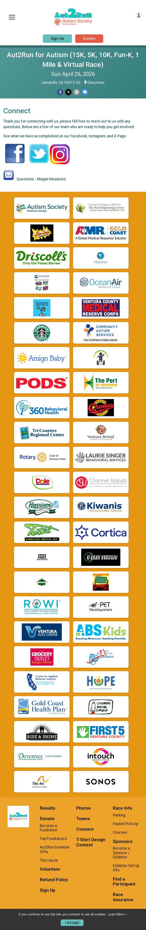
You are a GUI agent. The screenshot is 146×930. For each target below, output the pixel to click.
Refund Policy (54, 879)
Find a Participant (124, 882)
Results (47, 808)
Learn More (116, 914)
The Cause (49, 860)
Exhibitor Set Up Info (126, 868)
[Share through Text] (85, 92)
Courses (120, 832)
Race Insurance (123, 897)
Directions (96, 82)
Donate (89, 38)
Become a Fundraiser (49, 828)
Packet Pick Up (125, 824)
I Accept (72, 923)
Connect (85, 829)
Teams (83, 818)
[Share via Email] (76, 92)
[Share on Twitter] (68, 92)
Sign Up (57, 38)
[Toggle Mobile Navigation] (12, 17)
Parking (119, 815)
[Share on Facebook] (60, 92)
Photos (83, 808)
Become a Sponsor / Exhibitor (121, 852)
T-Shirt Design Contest (90, 842)
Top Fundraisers (53, 838)
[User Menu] (139, 15)
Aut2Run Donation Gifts (55, 849)
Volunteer (50, 869)
